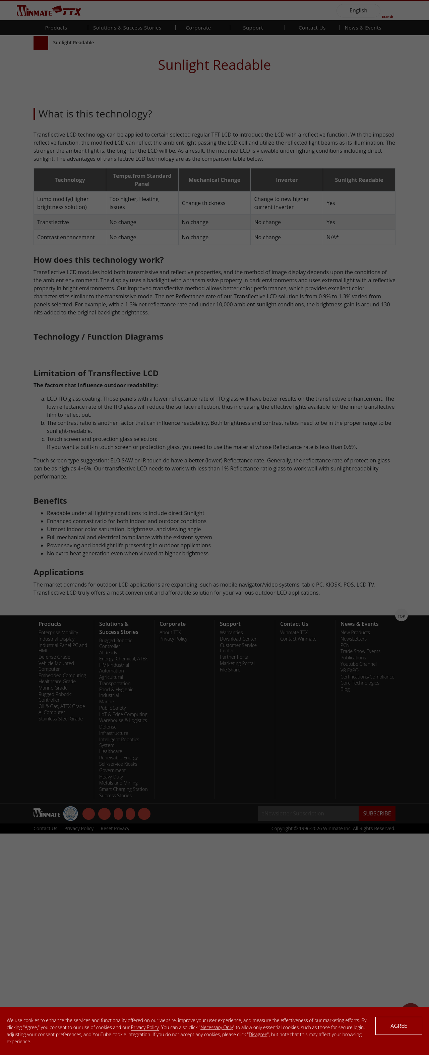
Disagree (258, 1034)
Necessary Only (216, 1027)
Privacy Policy (145, 1027)
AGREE (398, 1025)
